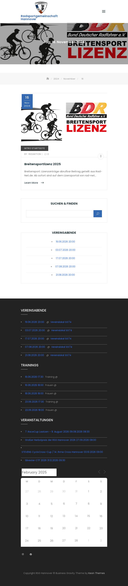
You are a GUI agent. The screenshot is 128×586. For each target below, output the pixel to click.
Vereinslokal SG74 (60, 322)
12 (51, 516)
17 (27, 528)
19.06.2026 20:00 (65, 241)
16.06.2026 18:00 (34, 385)
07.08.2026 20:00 (65, 266)
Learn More (31, 182)
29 (51, 491)
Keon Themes (96, 573)
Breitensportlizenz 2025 (42, 164)
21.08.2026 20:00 (65, 275)
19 (51, 528)
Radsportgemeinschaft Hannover (39, 18)
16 (101, 516)
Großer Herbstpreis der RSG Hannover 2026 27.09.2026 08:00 (60, 440)
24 (27, 541)
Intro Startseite (34, 148)
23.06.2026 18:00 (34, 410)
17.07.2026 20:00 (65, 258)
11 (39, 516)
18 (39, 528)
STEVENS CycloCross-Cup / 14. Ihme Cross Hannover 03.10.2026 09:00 (62, 452)
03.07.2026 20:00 (65, 250)
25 (39, 541)
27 (27, 491)
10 (27, 516)
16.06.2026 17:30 (34, 377)
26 (51, 541)
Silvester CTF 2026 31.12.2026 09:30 (45, 460)
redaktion (33, 154)
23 (101, 528)
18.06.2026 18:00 (34, 393)
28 (39, 491)
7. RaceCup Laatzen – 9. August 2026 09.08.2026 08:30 (57, 431)
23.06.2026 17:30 (34, 401)
